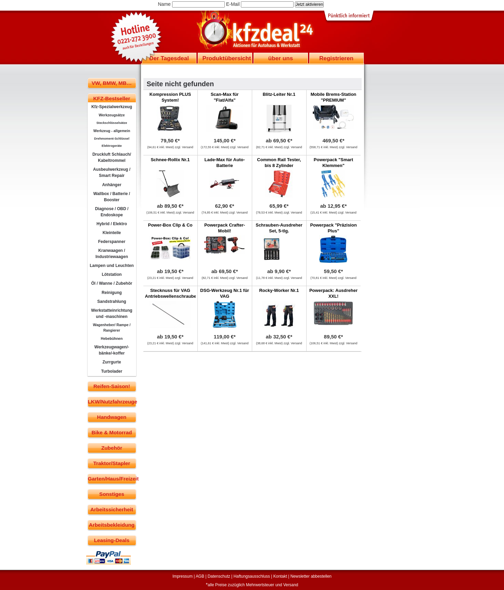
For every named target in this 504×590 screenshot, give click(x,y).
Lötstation (111, 274)
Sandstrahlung (111, 301)
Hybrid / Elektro (111, 223)
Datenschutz (219, 576)
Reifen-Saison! (111, 386)
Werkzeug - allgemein (111, 131)
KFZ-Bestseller (111, 98)
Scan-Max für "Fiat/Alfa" (225, 97)
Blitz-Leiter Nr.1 (279, 94)
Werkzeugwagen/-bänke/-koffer (111, 350)
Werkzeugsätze (112, 115)
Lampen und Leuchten (112, 265)
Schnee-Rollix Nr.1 (170, 159)
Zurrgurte (111, 362)
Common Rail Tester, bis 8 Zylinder (279, 162)
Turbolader (111, 371)
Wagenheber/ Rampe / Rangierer (112, 327)
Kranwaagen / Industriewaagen (111, 253)
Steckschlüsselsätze (111, 123)
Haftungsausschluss (252, 576)
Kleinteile (112, 232)
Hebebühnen (112, 338)
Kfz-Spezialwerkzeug (111, 106)
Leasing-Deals (112, 540)
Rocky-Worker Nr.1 (279, 290)
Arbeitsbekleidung (111, 525)
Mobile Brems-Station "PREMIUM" (334, 97)
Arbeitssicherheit (111, 509)
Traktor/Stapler (111, 463)
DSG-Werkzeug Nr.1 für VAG (224, 293)
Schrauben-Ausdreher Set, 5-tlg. (279, 227)
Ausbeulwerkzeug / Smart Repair (111, 172)
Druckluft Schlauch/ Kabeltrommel (111, 157)
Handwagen (112, 417)
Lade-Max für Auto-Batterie (225, 162)
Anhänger (111, 184)
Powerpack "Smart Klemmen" (333, 162)
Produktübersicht (227, 58)
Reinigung (112, 292)
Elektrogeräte (112, 146)
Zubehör (111, 448)
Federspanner (112, 241)
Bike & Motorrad (111, 432)
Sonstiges (111, 494)
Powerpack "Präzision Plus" (333, 227)
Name (164, 4)
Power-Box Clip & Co (170, 225)
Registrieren (336, 58)
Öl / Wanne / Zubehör (111, 283)
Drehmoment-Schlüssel (111, 138)
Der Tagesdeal (169, 58)
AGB (200, 576)
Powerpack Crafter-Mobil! (224, 227)
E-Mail (233, 4)
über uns (280, 58)
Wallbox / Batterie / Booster (111, 196)
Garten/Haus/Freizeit (112, 479)
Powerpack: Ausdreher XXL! (333, 293)
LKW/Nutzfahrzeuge (112, 402)
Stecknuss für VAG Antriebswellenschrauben (172, 293)
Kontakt (280, 576)
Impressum (182, 576)
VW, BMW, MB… (112, 83)
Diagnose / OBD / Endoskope (112, 211)
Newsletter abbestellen (311, 576)
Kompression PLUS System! (170, 97)
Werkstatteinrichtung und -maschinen (111, 313)
